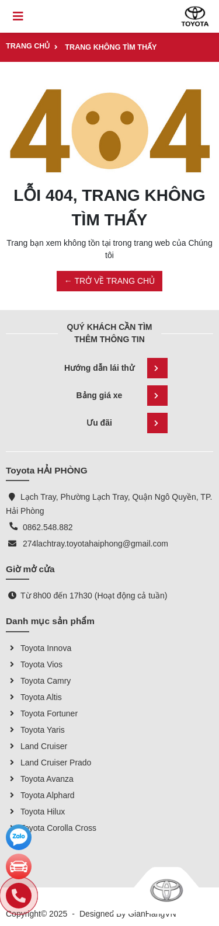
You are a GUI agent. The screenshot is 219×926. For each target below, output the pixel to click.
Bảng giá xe (122, 395)
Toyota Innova (38, 648)
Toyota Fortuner (42, 713)
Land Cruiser (36, 746)
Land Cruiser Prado (48, 762)
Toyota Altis (34, 697)
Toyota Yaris (35, 729)
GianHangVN (152, 913)
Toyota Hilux (35, 811)
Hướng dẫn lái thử (115, 368)
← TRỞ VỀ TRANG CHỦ (109, 281)
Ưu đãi (126, 423)
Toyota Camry (38, 680)
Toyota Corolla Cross (51, 828)
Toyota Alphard (40, 795)
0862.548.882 (48, 527)
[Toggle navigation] (18, 16)
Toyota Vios (34, 664)
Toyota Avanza (40, 779)
